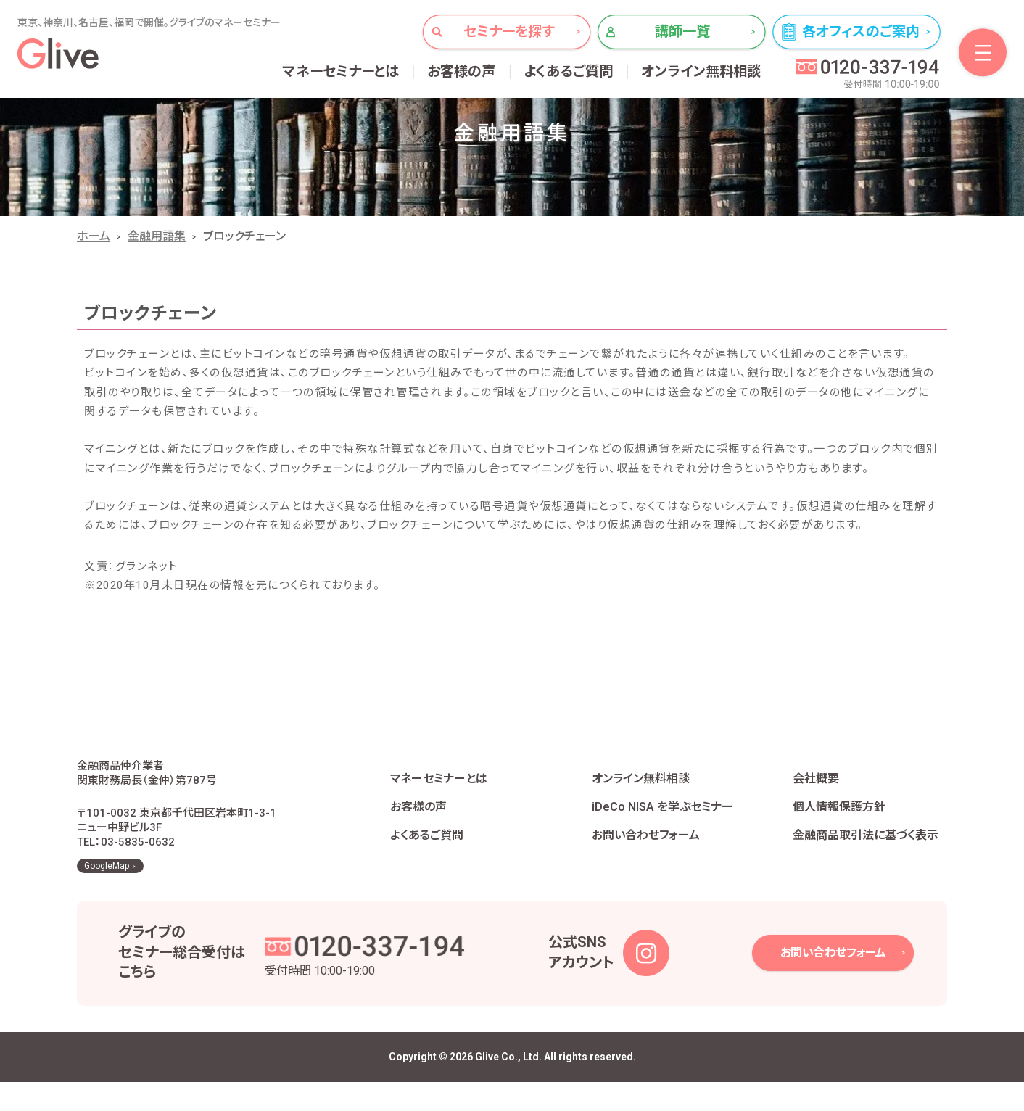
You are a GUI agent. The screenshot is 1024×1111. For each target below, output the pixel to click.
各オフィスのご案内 (861, 31)
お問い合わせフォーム (646, 849)
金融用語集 (157, 236)
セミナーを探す (508, 31)
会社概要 (816, 793)
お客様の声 (461, 71)
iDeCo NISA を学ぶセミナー (662, 821)
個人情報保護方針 (839, 821)
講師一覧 (683, 31)
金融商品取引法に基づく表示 (865, 849)
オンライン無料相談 (701, 71)
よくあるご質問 (569, 71)
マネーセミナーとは (341, 71)
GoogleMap (106, 895)
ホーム (93, 236)
